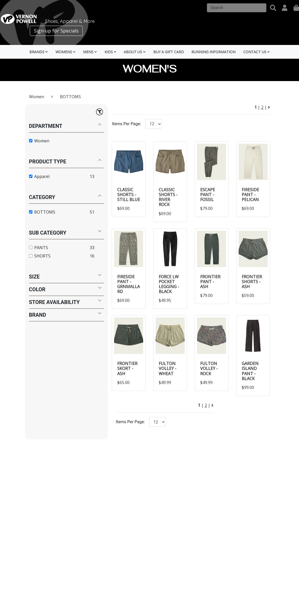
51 (92, 212)
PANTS (41, 247)
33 (92, 247)
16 (92, 256)
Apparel (42, 176)
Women (37, 97)
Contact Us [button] (256, 51)
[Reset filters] (99, 111)
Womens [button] (65, 51)
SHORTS (42, 256)
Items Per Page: (126, 123)
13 (92, 176)
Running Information (213, 51)
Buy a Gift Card (168, 51)
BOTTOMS (70, 97)
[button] (273, 7)
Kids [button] (110, 51)
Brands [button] (38, 51)
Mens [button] (90, 51)
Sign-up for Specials (56, 31)
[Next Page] (269, 107)
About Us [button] (134, 51)
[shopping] (296, 8)
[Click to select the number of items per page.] (157, 422)
